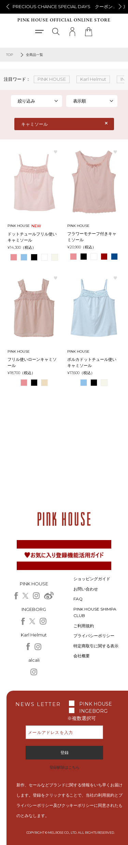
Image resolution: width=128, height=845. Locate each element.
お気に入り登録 (55, 151)
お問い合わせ (85, 589)
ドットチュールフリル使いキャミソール (32, 237)
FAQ (78, 598)
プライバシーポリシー (93, 635)
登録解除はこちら (64, 767)
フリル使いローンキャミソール (32, 362)
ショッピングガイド (91, 578)
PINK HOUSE (95, 704)
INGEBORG (93, 711)
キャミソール (34, 124)
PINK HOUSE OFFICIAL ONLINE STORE (64, 20)
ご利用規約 (83, 625)
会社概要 (81, 655)
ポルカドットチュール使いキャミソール (91, 362)
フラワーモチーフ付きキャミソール (91, 236)
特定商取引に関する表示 (95, 645)
